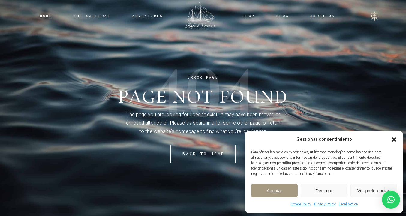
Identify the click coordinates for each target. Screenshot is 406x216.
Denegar (324, 190)
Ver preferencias (373, 190)
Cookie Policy (301, 204)
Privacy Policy (325, 204)
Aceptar (274, 190)
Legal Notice (348, 204)
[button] (394, 139)
